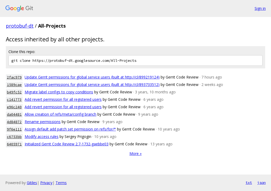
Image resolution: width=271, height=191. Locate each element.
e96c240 (14, 107)
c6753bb (14, 136)
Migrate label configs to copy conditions (59, 91)
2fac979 (14, 77)
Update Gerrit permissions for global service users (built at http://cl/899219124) (92, 77)
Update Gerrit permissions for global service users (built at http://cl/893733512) (92, 84)
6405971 (14, 144)
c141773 (14, 99)
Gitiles (32, 182)
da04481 (14, 114)
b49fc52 (14, 92)
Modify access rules (41, 136)
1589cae (14, 85)
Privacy (46, 182)
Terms (61, 182)
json (261, 182)
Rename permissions (43, 121)
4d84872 (14, 122)
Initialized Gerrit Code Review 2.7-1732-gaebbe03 (67, 143)
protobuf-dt (20, 26)
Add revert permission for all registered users (63, 99)
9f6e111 (14, 129)
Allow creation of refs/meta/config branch (60, 114)
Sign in (260, 8)
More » (135, 153)
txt (249, 182)
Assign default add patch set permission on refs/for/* (70, 129)
